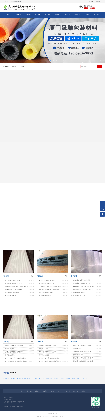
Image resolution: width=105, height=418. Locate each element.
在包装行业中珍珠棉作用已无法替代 (14, 346)
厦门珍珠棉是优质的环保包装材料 (13, 280)
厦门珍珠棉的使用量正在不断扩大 (13, 283)
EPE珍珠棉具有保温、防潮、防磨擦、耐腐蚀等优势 (16, 286)
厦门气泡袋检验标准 (10, 355)
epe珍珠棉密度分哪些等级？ (12, 292)
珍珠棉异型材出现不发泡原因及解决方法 (15, 289)
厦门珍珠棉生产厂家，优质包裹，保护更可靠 (16, 358)
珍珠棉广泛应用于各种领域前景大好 (14, 352)
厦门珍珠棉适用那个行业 (11, 295)
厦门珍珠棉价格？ (9, 349)
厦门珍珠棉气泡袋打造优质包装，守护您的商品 (16, 361)
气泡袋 (22, 66)
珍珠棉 (14, 66)
